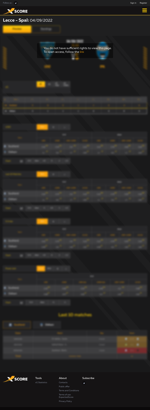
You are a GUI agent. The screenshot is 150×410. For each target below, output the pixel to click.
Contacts (63, 377)
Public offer (64, 381)
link (82, 51)
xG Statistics (41, 377)
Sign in (133, 3)
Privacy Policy (65, 395)
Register (143, 3)
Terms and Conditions (69, 385)
